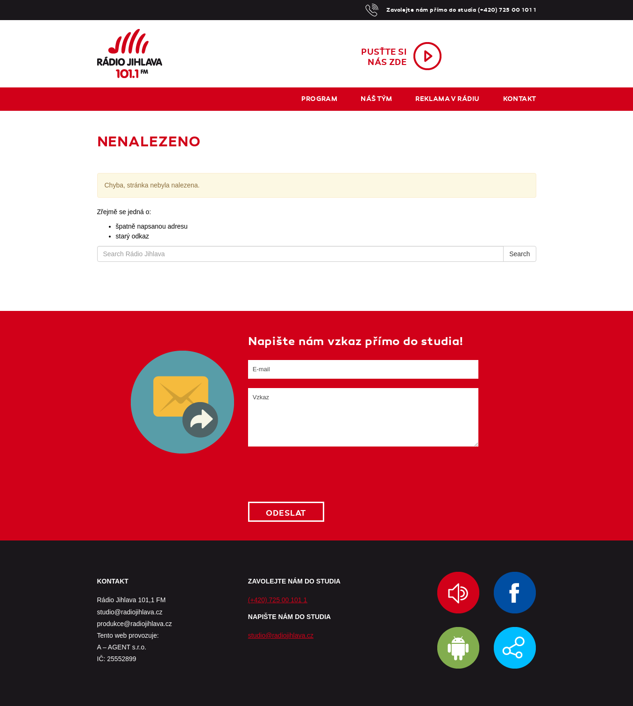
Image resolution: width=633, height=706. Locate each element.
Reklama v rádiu (447, 99)
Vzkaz (363, 417)
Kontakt (519, 99)
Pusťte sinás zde (383, 57)
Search (519, 254)
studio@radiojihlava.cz (280, 635)
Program (319, 99)
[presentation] (319, 474)
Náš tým (376, 99)
